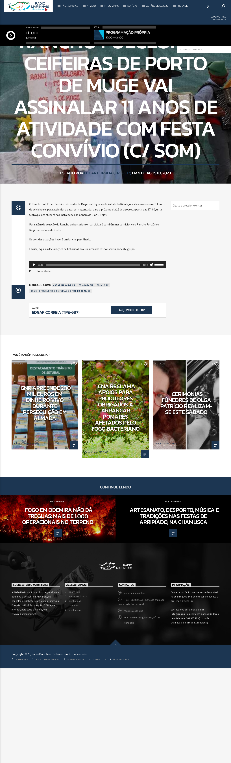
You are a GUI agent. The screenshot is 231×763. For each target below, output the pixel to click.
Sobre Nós (74, 686)
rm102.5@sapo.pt (133, 705)
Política (89, 458)
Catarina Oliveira (64, 379)
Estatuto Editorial (78, 691)
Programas (111, 6)
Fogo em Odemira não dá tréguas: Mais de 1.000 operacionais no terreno (57, 610)
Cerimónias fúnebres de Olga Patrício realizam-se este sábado (186, 497)
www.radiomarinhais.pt (136, 687)
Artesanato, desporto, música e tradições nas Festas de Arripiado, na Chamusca (174, 610)
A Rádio (91, 6)
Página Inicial (70, 6)
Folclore (103, 379)
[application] (97, 359)
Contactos (74, 700)
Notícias (132, 6)
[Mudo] (151, 359)
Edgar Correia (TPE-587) (107, 231)
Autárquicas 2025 (157, 6)
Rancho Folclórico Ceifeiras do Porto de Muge (61, 385)
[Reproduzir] (34, 359)
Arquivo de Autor (132, 404)
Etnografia (86, 379)
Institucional (75, 695)
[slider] (93, 359)
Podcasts (182, 6)
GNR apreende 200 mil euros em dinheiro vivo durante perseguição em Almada (46, 497)
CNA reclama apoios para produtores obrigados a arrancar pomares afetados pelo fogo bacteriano (115, 502)
